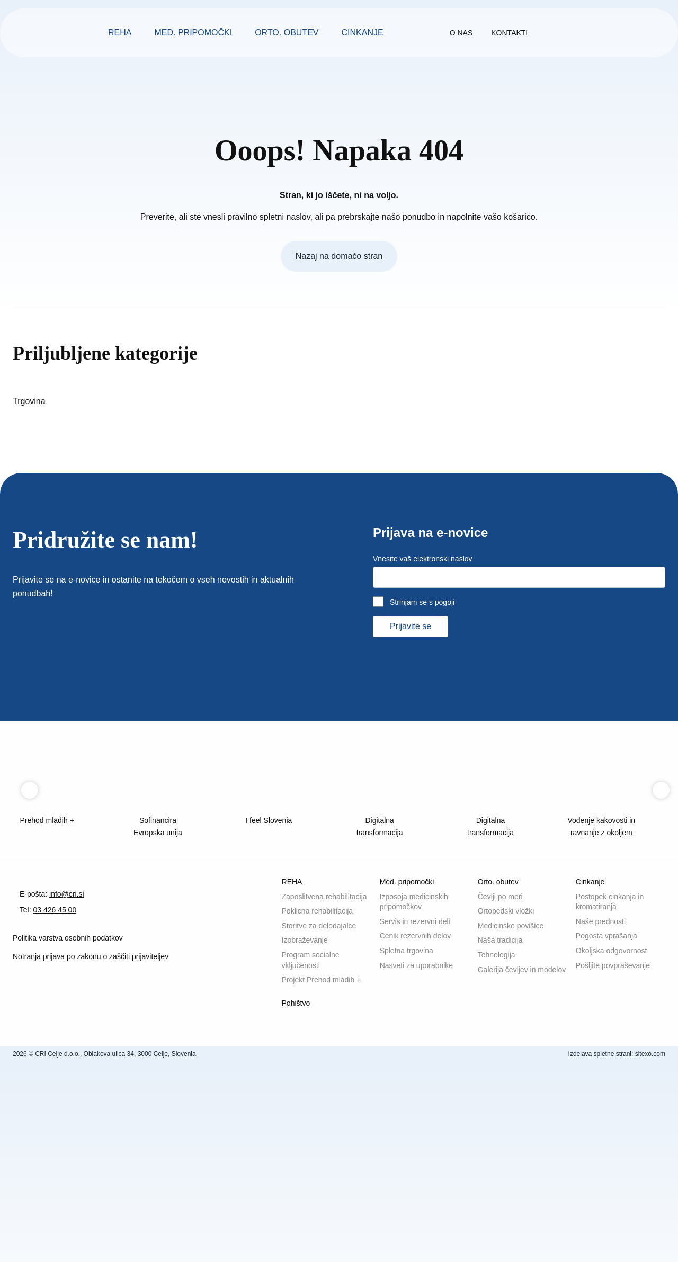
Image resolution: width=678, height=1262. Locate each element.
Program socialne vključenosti (314, 1156)
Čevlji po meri (503, 1078)
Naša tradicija (503, 1128)
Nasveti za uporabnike (420, 1153)
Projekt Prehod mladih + (325, 1178)
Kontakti (543, 33)
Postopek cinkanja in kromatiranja (613, 1081)
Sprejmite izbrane (463, 1243)
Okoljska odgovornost (615, 1136)
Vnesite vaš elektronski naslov (428, 713)
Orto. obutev (287, 32)
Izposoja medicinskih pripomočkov (418, 1081)
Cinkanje (365, 32)
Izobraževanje (307, 1136)
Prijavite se (413, 780)
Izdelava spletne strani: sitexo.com (609, 1254)
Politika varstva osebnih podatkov (74, 1177)
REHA (118, 32)
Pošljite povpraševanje (617, 1153)
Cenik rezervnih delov (419, 1119)
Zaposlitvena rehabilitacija (305, 1081)
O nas (490, 33)
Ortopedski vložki (508, 1094)
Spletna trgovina (410, 1136)
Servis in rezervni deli (418, 1103)
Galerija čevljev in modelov (510, 1164)
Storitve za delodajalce (324, 1119)
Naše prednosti (603, 1103)
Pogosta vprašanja (610, 1119)
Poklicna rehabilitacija (321, 1103)
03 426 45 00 (63, 1146)
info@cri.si (76, 1130)
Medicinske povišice (514, 1111)
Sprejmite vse (544, 1243)
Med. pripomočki (192, 32)
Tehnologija (499, 1145)
